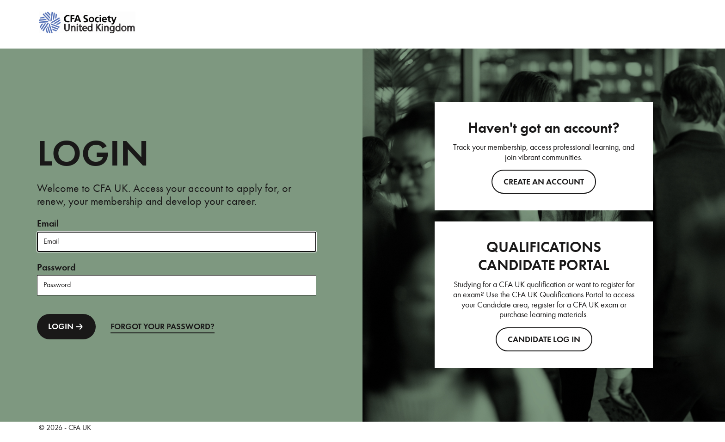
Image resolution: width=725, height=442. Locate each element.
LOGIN (66, 326)
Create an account (544, 182)
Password (56, 267)
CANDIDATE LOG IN (544, 339)
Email (48, 223)
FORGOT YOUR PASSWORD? (163, 326)
